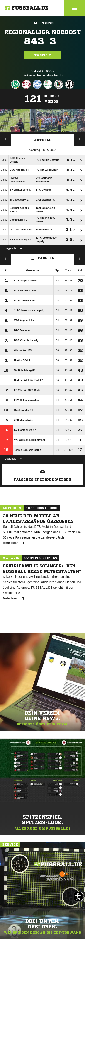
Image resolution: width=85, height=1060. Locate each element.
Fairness (5, 258)
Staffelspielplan (5, 139)
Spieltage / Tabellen (79, 139)
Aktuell (42, 139)
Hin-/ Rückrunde (79, 258)
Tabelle (42, 55)
